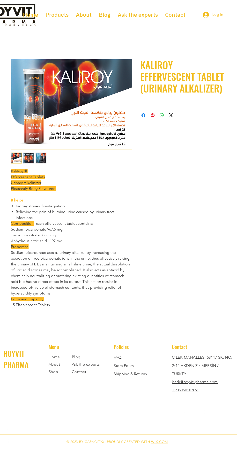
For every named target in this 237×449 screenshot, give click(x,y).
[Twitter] (185, 412)
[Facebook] (175, 412)
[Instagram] (196, 412)
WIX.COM (159, 442)
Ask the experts (86, 364)
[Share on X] (171, 115)
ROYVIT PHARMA (16, 359)
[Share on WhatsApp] (162, 115)
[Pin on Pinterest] (153, 115)
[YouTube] (206, 412)
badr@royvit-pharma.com (195, 381)
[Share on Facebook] (143, 115)
